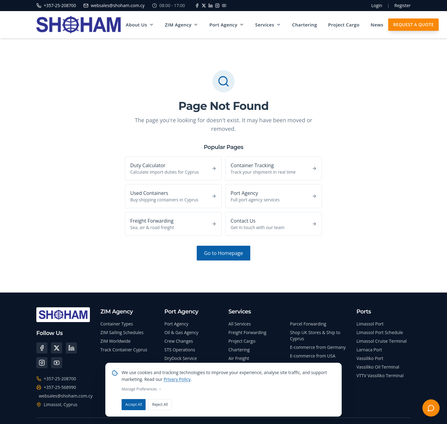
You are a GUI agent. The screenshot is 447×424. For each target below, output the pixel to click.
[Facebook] (197, 5)
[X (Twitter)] (56, 347)
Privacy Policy (177, 379)
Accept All (133, 404)
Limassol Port (370, 324)
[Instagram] (217, 5)
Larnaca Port (369, 350)
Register (402, 5)
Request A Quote (414, 24)
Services (268, 25)
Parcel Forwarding (308, 324)
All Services (239, 324)
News (377, 25)
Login (376, 5)
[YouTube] (224, 5)
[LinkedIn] (210, 5)
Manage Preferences (142, 389)
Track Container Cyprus (123, 350)
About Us (140, 25)
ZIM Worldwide (115, 341)
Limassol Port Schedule (379, 332)
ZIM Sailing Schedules (121, 332)
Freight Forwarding (247, 332)
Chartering (304, 25)
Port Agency (227, 25)
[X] (204, 5)
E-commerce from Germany (318, 347)
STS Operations (179, 350)
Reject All (160, 404)
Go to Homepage (223, 253)
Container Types (116, 324)
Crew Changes (178, 341)
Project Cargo (344, 25)
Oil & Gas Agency (181, 332)
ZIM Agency (182, 25)
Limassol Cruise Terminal (381, 341)
